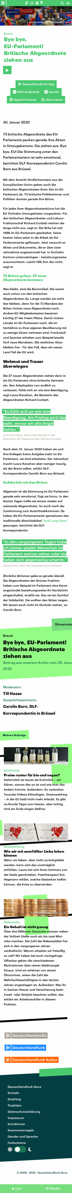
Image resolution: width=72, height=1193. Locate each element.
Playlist (55, 1188)
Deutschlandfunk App (36, 84)
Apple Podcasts (22, 100)
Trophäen (15, 1105)
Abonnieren (52, 100)
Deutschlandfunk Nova (24, 1086)
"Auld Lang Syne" (55, 520)
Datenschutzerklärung (24, 1111)
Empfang (14, 1099)
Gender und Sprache (23, 1136)
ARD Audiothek (26, 92)
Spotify (51, 92)
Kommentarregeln (21, 1130)
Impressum (16, 1118)
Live (18, 1188)
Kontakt (13, 1093)
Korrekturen (16, 1124)
